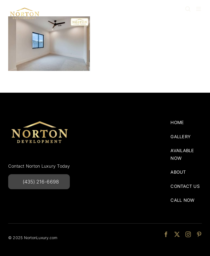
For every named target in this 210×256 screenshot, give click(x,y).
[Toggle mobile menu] (199, 9)
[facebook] (166, 234)
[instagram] (188, 234)
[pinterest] (199, 234)
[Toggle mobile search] (188, 9)
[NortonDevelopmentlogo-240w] (39, 119)
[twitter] (177, 234)
